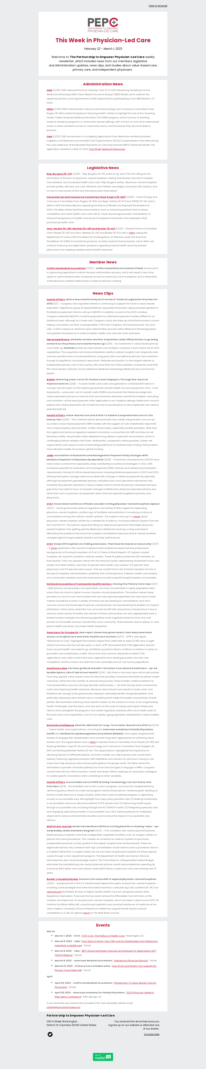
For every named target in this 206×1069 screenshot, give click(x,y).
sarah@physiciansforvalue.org (63, 1007)
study (54, 548)
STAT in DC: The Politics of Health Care (103, 935)
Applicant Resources (113, 149)
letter (132, 232)
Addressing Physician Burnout (131, 960)
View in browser (158, 5)
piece (86, 912)
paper (137, 516)
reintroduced (54, 891)
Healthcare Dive (57, 668)
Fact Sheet (95, 149)
